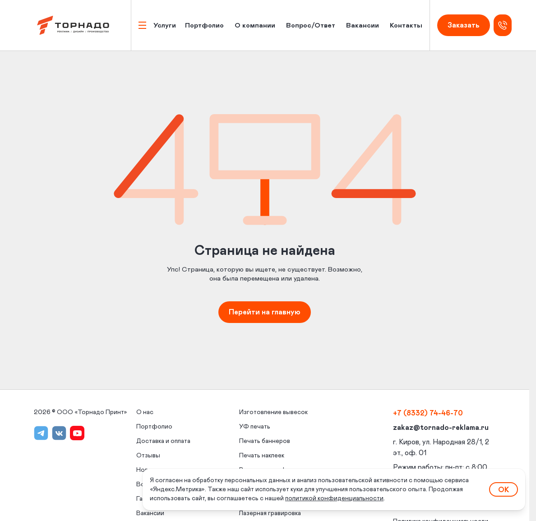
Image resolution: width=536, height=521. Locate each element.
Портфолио (204, 25)
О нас (144, 412)
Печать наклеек (261, 455)
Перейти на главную (264, 312)
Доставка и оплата (163, 441)
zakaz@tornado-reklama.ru (441, 427)
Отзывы (148, 455)
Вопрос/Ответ (310, 25)
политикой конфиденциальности (334, 498)
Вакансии (362, 25)
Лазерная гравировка (270, 513)
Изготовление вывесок (273, 412)
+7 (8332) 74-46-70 (428, 413)
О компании (255, 25)
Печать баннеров (264, 441)
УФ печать (254, 427)
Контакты (406, 25)
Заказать (464, 25)
